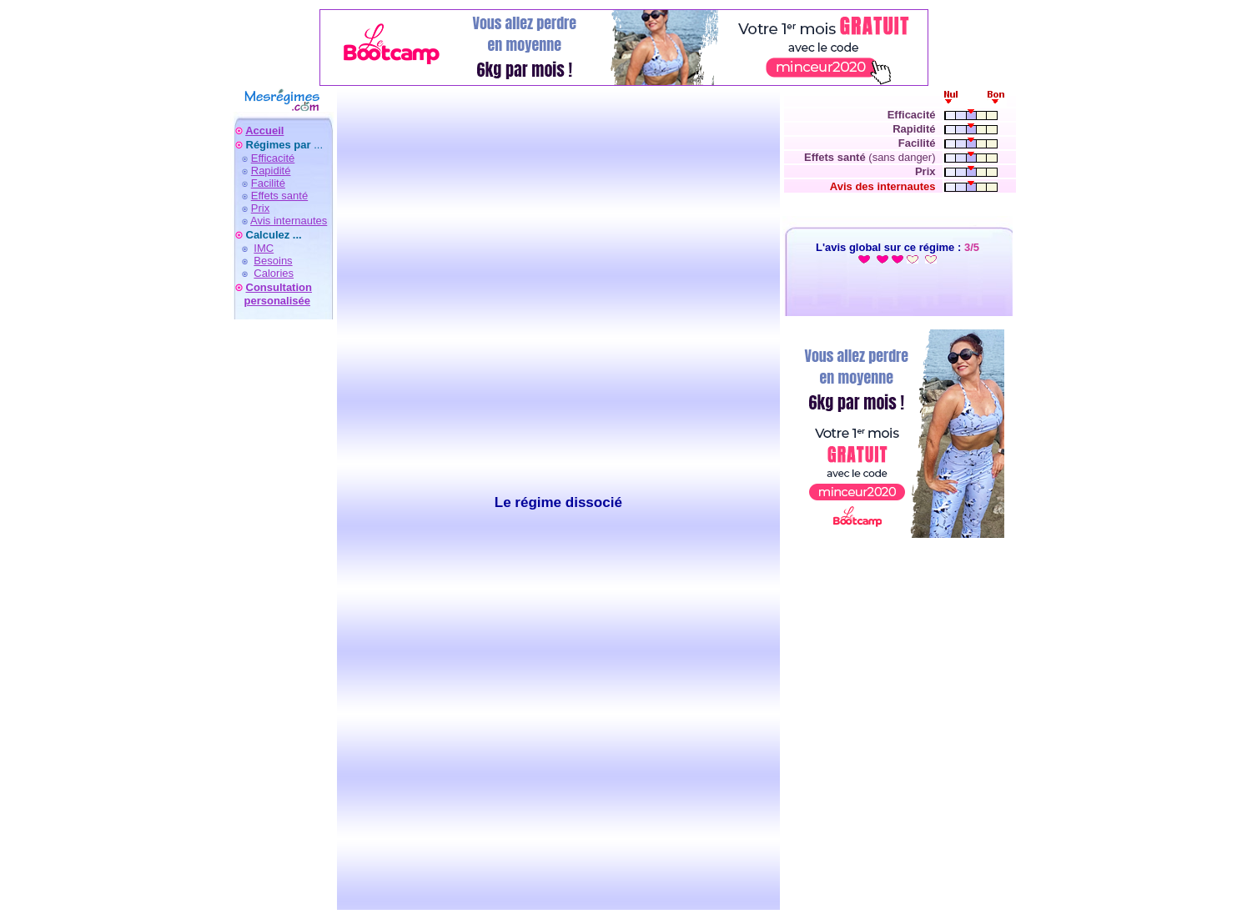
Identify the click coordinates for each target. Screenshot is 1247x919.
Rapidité (271, 170)
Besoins (273, 260)
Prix (260, 208)
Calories (274, 273)
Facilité (268, 183)
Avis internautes (288, 220)
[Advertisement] (282, 659)
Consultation (279, 287)
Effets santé (279, 195)
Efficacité (273, 158)
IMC (264, 248)
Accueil (264, 130)
